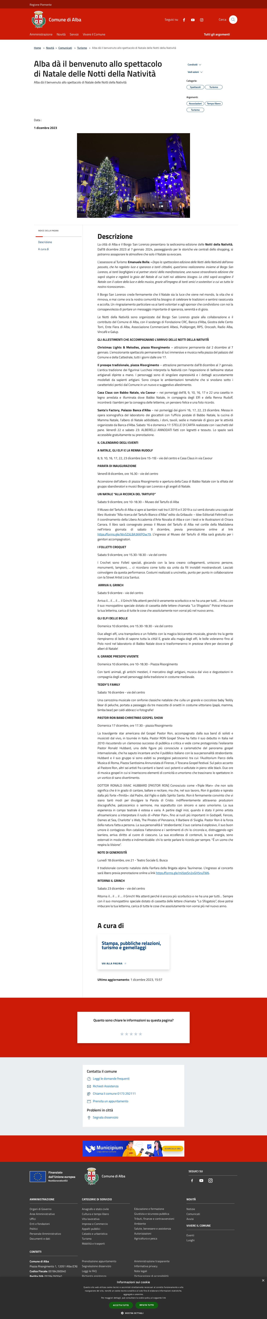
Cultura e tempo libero (95, 1214)
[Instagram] (200, 19)
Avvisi (190, 1219)
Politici (34, 1229)
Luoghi (190, 1240)
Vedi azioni (196, 72)
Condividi (195, 65)
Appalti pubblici (91, 1229)
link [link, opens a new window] (164, 1297)
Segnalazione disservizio (96, 1266)
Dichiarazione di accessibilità (151, 1276)
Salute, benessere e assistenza (152, 1228)
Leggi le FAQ (89, 1271)
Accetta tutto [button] (121, 1305)
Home (37, 48)
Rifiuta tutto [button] (147, 1305)
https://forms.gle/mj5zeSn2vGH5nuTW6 (182, 873)
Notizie (190, 1209)
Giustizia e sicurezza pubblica (151, 1214)
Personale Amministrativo (45, 1234)
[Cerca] (233, 19)
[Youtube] (191, 19)
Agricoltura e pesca (145, 1238)
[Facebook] (182, 19)
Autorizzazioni (142, 1233)
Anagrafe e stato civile (95, 1209)
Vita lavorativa (90, 1219)
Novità (50, 48)
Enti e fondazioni (40, 1224)
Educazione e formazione (149, 1209)
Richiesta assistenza (94, 1276)
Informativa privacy (146, 1266)
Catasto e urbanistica (94, 1234)
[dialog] (133, 1298)
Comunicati (65, 48)
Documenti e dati (40, 1238)
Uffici (33, 1219)
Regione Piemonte (41, 4)
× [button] (263, 1280)
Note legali (140, 1271)
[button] (133, 1313)
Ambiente (140, 1223)
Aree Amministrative (42, 1214)
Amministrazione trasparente (152, 1261)
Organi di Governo (40, 1209)
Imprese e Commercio (95, 1224)
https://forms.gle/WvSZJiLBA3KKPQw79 (124, 534)
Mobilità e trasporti (93, 1243)
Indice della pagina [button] (48, 230)
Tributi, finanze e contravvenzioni (154, 1219)
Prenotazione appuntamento (99, 1261)
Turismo (82, 48)
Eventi (190, 1235)
